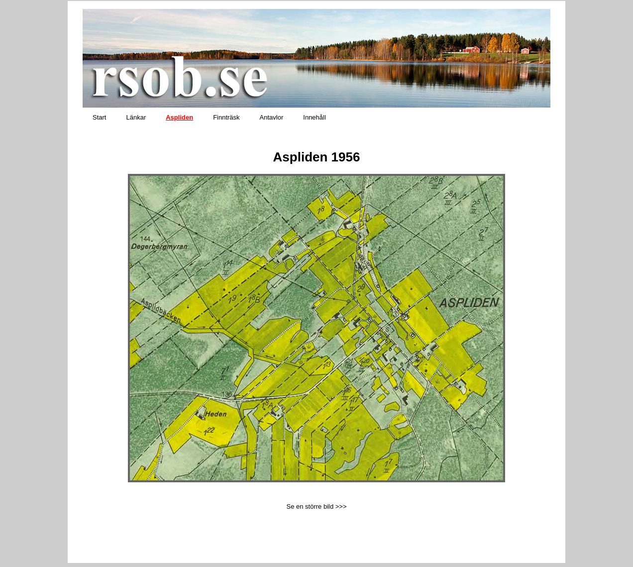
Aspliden (179, 117)
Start (99, 117)
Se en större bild (309, 506)
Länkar (136, 117)
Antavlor (272, 117)
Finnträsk (226, 117)
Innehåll (314, 117)
